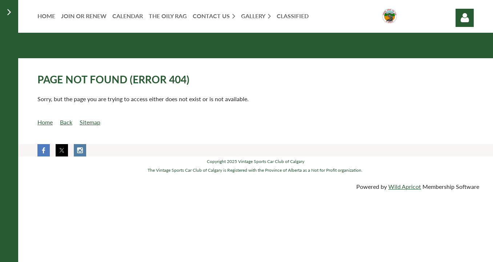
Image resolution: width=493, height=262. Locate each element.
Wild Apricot (404, 186)
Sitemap (90, 122)
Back (66, 122)
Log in (465, 18)
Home (45, 122)
